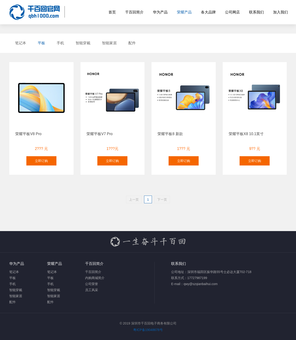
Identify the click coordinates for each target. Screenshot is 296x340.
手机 (60, 43)
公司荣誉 (91, 284)
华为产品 (160, 12)
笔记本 (20, 43)
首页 (112, 12)
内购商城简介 (95, 278)
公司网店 (232, 12)
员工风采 (91, 290)
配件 (132, 43)
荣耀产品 (184, 12)
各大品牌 (208, 12)
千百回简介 (134, 12)
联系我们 (256, 12)
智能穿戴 (83, 43)
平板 (41, 43)
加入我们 (280, 12)
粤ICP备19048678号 (148, 330)
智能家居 (109, 43)
